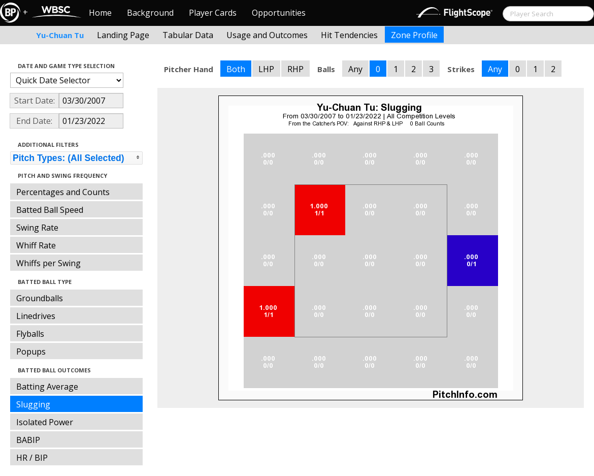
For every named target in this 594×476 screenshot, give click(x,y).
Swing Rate (37, 227)
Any (355, 69)
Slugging (33, 404)
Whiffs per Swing (48, 263)
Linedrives (35, 316)
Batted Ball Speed (49, 209)
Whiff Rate (36, 245)
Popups (31, 351)
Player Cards (213, 12)
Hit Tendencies (349, 35)
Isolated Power (44, 422)
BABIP (28, 440)
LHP (266, 69)
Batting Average (47, 386)
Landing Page (123, 35)
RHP (295, 69)
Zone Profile (414, 35)
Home (100, 12)
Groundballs (39, 298)
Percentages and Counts (63, 192)
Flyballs (30, 333)
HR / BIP (32, 457)
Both (235, 69)
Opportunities (279, 12)
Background (150, 12)
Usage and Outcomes (267, 35)
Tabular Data (187, 35)
